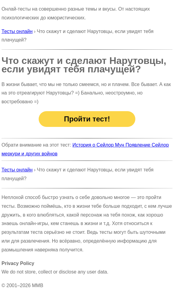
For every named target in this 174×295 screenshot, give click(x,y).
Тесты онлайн (17, 31)
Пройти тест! (87, 119)
